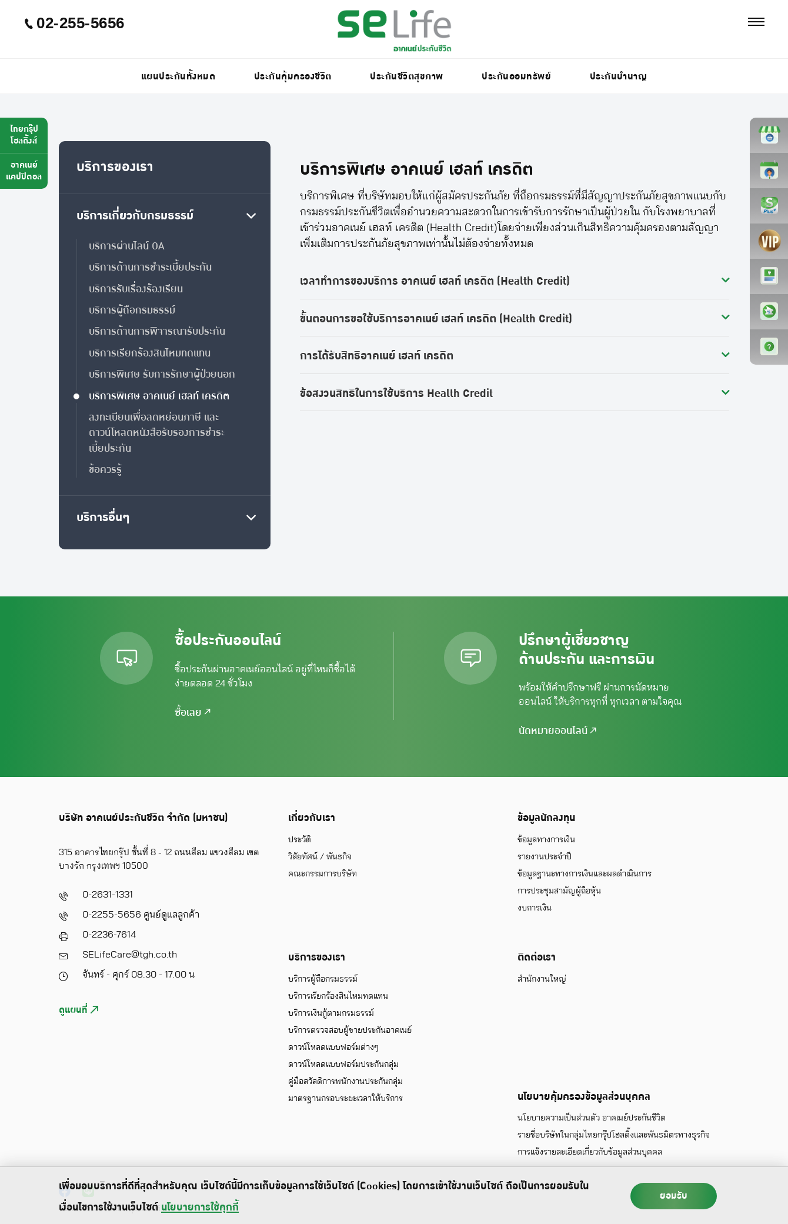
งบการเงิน (534, 908)
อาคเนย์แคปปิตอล (24, 171)
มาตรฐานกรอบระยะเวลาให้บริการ (345, 1099)
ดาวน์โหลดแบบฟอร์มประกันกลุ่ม (343, 1064)
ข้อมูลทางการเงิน (546, 840)
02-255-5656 (74, 23)
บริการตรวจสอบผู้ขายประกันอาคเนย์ (350, 1030)
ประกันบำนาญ (618, 76)
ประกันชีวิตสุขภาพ (406, 76)
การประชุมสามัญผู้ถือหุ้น (559, 891)
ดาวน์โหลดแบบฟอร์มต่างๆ (333, 1047)
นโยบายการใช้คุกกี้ (200, 1207)
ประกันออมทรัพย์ (516, 76)
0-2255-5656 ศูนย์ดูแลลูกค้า (140, 914)
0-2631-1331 (107, 894)
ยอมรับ (673, 1196)
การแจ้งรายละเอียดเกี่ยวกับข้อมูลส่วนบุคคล (589, 1152)
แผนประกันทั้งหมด (178, 76)
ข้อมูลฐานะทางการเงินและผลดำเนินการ (584, 874)
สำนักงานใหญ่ (541, 979)
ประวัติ (299, 840)
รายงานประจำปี (544, 857)
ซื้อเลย (193, 713)
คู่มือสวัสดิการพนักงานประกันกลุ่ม (345, 1082)
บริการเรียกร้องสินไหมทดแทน (338, 996)
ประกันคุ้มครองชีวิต (293, 76)
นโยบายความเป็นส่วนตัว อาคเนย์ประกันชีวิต (591, 1118)
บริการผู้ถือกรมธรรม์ (323, 979)
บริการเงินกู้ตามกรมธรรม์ (331, 1013)
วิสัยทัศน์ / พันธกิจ (320, 857)
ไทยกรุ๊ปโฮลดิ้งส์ (24, 135)
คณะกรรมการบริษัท (322, 874)
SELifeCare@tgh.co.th (129, 954)
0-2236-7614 (109, 934)
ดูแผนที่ (78, 1010)
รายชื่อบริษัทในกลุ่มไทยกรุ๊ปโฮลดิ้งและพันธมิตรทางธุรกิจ (613, 1135)
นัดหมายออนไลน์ (557, 731)
